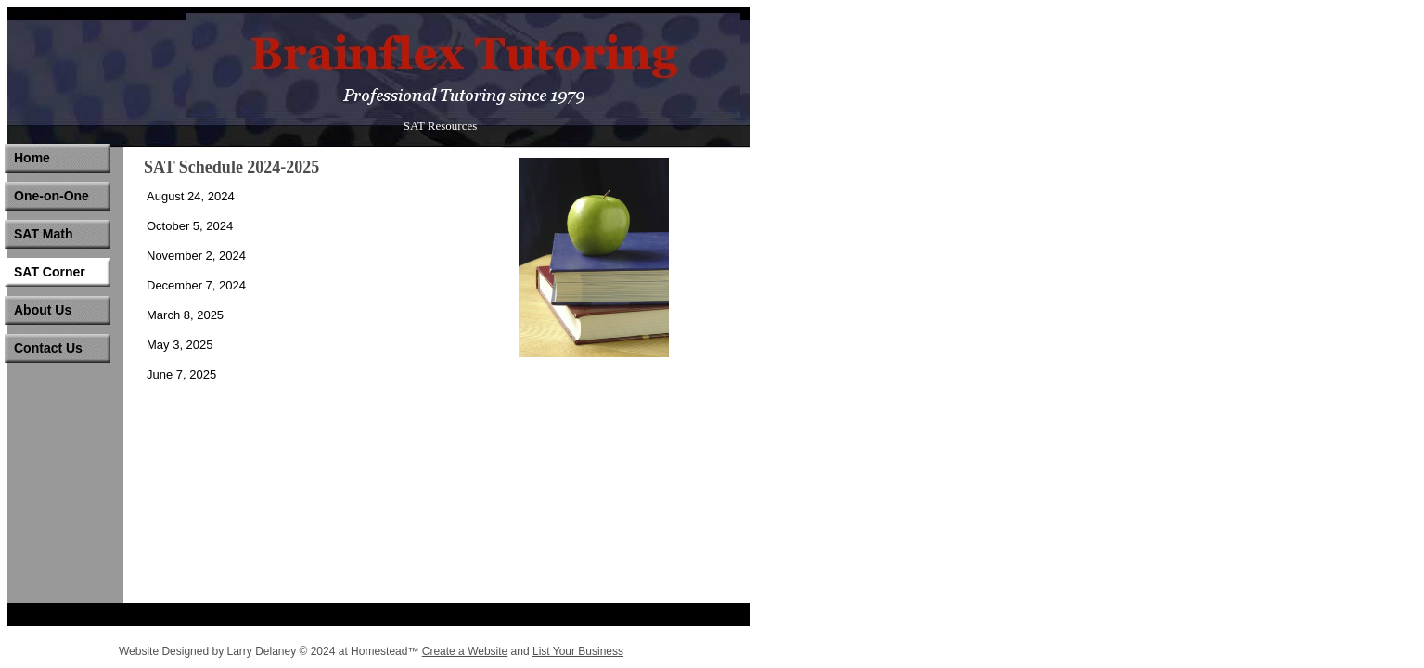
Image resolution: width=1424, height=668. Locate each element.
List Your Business (577, 651)
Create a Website (465, 651)
